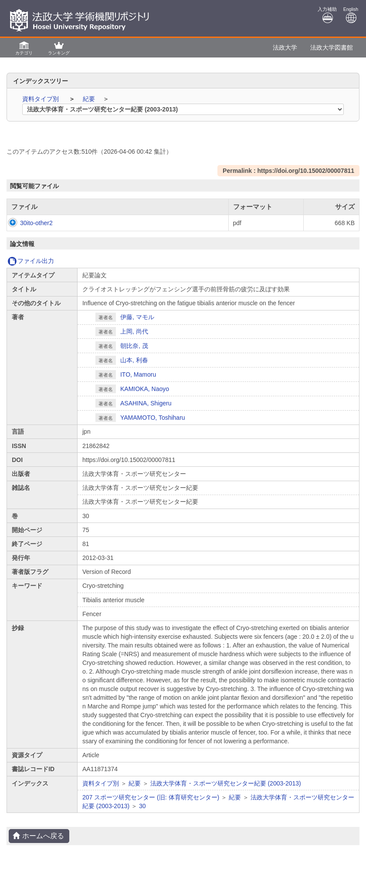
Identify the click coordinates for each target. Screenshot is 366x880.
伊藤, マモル (137, 317)
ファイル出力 (30, 260)
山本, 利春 (134, 360)
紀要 (90, 98)
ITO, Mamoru (138, 374)
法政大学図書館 (331, 47)
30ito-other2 (27, 222)
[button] (24, 47)
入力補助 (327, 15)
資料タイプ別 (41, 98)
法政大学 (285, 47)
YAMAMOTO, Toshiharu (152, 417)
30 (142, 805)
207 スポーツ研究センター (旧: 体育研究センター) (150, 797)
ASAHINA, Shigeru (146, 403)
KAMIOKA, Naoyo (144, 388)
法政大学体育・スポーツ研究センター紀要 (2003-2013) (225, 783)
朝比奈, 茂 (134, 345)
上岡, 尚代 (134, 331)
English (350, 15)
